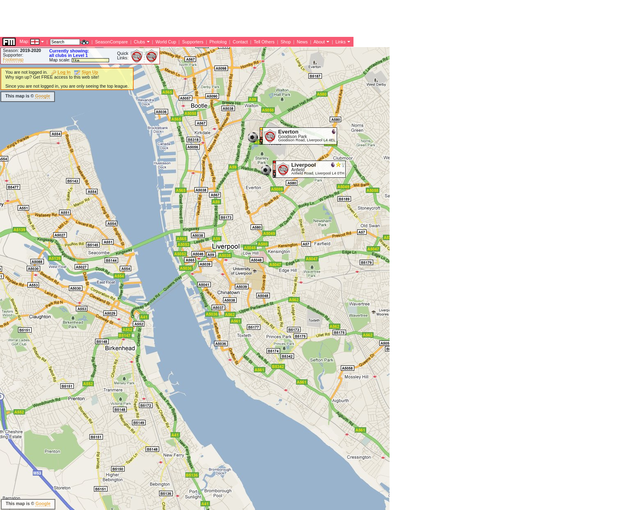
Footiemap (13, 59)
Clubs (139, 41)
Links (340, 41)
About (319, 41)
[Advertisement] (149, 18)
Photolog (218, 41)
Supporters (192, 41)
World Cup (165, 41)
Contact (240, 41)
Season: (22, 50)
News (302, 41)
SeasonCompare (111, 41)
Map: (25, 41)
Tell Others (264, 41)
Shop (285, 41)
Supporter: (13, 54)
